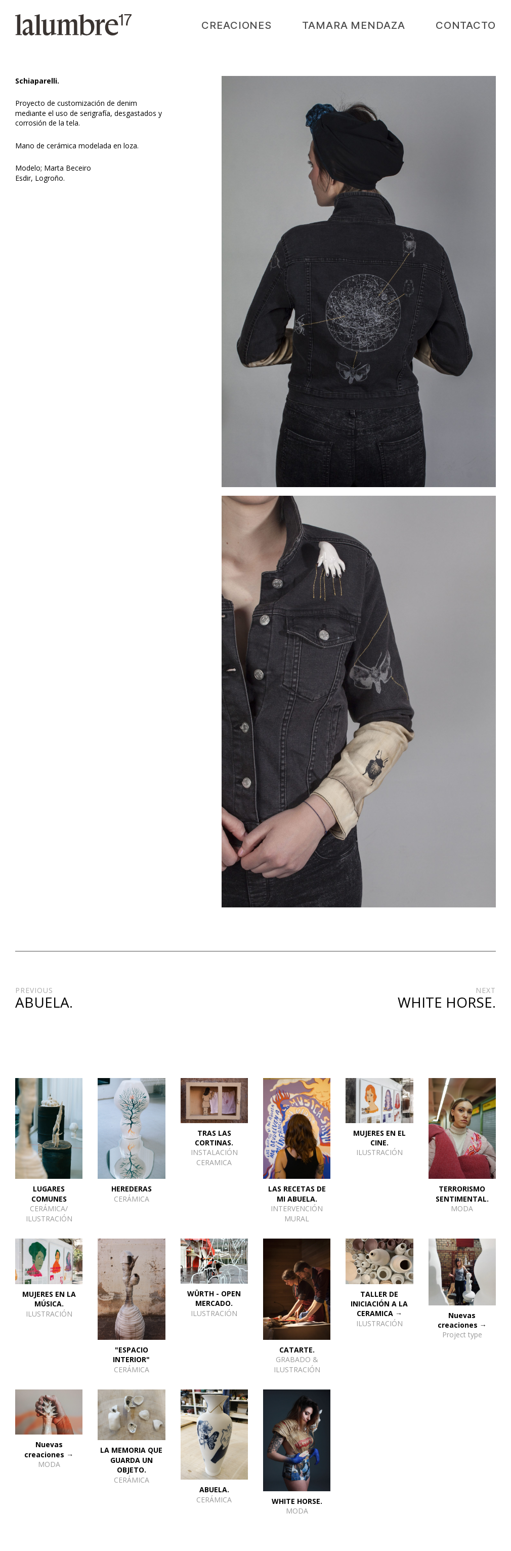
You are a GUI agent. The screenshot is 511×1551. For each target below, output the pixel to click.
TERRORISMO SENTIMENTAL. (462, 1193)
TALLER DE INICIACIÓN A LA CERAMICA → (379, 1304)
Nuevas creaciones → (462, 1320)
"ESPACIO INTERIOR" (131, 1354)
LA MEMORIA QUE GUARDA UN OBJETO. (131, 1460)
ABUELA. (214, 1489)
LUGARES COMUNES (49, 1193)
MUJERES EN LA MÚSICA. (49, 1298)
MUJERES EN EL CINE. (379, 1137)
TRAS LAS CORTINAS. (214, 1137)
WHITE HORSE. (297, 1501)
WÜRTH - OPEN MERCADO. (214, 1298)
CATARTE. (297, 1350)
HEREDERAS (131, 1189)
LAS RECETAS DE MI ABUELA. (297, 1193)
